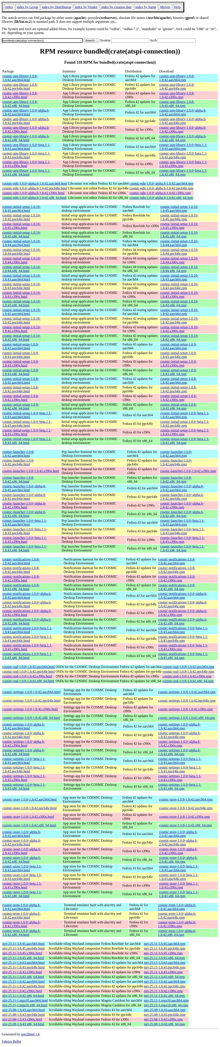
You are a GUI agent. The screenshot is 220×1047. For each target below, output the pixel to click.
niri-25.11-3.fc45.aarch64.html (23, 944)
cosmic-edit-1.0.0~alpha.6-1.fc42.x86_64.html (34, 198)
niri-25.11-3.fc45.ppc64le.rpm (164, 948)
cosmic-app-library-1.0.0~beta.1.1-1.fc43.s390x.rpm (183, 164)
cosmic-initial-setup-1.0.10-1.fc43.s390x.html (21, 294)
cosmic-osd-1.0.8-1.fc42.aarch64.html (28, 667)
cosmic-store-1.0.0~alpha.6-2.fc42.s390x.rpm (178, 851)
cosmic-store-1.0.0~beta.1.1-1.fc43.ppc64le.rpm (179, 877)
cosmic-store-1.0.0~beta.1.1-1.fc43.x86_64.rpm (179, 894)
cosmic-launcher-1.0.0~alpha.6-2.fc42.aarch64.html (24, 488)
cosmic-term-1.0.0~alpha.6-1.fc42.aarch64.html (21, 907)
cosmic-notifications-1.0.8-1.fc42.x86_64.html (21, 587)
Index (9, 7)
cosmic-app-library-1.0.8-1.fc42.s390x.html (20, 95)
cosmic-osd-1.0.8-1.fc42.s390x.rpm (186, 676)
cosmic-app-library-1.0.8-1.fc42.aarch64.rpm (176, 78)
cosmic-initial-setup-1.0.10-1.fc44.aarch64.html (21, 243)
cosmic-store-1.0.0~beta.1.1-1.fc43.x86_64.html (22, 894)
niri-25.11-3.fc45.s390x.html (22, 953)
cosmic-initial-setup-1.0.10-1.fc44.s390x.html (21, 260)
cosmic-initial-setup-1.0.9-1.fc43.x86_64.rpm (178, 372)
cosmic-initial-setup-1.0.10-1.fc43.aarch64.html (21, 277)
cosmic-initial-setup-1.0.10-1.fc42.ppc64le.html (21, 320)
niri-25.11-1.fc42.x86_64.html (23, 996)
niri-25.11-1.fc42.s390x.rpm (163, 991)
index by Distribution (56, 7)
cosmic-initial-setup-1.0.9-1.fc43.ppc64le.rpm (178, 355)
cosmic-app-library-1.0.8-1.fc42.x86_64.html (20, 103)
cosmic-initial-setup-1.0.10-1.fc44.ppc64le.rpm (179, 251)
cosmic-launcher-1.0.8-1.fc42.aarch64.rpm (176, 453)
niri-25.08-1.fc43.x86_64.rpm (164, 1024)
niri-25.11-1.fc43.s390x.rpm (163, 972)
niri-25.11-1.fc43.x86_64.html (23, 977)
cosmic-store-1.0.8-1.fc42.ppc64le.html (29, 808)
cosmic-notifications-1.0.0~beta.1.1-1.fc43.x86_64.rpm (183, 656)
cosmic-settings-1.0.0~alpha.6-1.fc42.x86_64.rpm (179, 752)
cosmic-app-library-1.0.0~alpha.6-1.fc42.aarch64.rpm (182, 112)
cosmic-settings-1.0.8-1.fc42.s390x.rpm (185, 709)
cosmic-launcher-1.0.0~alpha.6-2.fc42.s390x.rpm (182, 505)
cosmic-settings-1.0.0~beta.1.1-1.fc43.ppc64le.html (24, 769)
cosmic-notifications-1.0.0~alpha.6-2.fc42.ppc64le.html (27, 604)
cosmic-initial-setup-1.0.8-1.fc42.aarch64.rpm (178, 380)
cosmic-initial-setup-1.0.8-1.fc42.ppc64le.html (20, 389)
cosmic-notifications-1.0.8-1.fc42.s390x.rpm (176, 578)
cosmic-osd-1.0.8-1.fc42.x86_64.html (28, 681)
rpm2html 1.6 (30, 1034)
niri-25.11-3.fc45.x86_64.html (23, 958)
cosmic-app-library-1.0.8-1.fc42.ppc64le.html (20, 86)
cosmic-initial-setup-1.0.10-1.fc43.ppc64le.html (21, 286)
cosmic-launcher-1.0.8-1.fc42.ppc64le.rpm (176, 462)
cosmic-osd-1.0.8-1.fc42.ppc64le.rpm (188, 671)
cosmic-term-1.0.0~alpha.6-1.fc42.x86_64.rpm (177, 932)
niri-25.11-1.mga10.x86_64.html (24, 1005)
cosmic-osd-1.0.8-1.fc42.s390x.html (27, 676)
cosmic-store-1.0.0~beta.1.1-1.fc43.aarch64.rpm (179, 868)
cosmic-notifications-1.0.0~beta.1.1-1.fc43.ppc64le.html (27, 638)
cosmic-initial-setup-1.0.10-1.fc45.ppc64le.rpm (179, 217)
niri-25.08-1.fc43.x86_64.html (23, 1024)
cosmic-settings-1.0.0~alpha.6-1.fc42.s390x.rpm (179, 743)
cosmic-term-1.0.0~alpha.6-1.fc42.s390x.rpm (177, 924)
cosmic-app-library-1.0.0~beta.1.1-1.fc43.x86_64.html (26, 172)
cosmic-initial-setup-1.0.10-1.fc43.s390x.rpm (179, 294)
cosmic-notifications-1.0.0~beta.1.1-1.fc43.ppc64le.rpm (183, 638)
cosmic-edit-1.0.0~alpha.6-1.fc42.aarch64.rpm (161, 183)
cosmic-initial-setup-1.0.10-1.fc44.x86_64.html (21, 269)
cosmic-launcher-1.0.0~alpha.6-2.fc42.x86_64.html (24, 514)
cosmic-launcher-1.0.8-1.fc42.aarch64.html (18, 453)
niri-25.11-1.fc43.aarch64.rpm (164, 962)
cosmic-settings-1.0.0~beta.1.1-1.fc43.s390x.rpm (180, 778)
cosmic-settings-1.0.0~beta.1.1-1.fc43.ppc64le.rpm (180, 769)
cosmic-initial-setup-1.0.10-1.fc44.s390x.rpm (179, 260)
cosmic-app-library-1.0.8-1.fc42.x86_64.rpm (176, 103)
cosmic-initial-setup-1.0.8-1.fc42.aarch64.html (20, 380)
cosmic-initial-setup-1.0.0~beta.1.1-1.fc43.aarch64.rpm (184, 415)
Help (177, 7)
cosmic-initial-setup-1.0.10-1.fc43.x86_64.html (21, 303)
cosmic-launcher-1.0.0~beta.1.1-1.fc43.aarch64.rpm (182, 522)
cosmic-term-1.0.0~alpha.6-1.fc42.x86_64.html (21, 932)
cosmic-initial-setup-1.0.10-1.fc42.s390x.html (21, 329)
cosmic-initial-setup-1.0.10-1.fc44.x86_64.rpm (179, 269)
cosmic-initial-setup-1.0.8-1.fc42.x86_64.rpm (178, 406)
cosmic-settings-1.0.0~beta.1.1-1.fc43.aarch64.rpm (180, 761)
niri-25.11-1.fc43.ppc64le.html (23, 967)
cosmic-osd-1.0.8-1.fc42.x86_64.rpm (188, 681)
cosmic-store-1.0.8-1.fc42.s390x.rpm (184, 816)
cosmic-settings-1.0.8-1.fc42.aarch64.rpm (186, 692)
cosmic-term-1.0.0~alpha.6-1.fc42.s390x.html (21, 924)
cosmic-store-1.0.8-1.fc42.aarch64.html (29, 799)
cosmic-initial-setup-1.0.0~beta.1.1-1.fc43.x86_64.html (27, 441)
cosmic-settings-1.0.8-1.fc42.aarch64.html (31, 692)
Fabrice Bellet (11, 1041)
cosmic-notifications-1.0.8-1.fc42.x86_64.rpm (176, 587)
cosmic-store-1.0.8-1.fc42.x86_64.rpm (185, 825)
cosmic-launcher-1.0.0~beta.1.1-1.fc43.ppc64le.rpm (182, 531)
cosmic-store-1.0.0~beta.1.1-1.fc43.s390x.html (22, 885)
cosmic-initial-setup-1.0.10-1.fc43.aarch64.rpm (179, 277)
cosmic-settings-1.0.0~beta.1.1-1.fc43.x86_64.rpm (180, 786)
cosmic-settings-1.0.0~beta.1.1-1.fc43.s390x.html (24, 778)
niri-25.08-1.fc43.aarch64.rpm (165, 1010)
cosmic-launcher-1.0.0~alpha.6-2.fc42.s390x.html (24, 505)
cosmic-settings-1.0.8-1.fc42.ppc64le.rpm (186, 700)
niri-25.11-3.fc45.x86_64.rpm (164, 958)
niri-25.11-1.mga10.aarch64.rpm (166, 1000)
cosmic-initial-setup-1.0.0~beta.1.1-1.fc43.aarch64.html (27, 415)
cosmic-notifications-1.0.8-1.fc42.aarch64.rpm (176, 561)
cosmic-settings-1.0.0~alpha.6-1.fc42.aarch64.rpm (179, 726)
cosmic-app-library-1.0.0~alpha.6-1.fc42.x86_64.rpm (182, 138)
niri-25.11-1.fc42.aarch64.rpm (164, 981)
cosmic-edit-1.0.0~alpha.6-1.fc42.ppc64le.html (34, 188)
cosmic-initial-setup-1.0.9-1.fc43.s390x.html (20, 363)
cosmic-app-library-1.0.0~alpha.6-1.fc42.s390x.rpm (182, 129)
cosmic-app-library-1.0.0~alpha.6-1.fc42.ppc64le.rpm (182, 121)
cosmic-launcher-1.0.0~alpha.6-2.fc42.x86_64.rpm (182, 514)
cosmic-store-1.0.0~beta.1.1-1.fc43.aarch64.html (22, 868)
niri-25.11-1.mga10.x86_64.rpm (166, 1005)
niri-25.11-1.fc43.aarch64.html (23, 962)
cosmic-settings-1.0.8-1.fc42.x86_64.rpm (186, 718)
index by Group (27, 7)
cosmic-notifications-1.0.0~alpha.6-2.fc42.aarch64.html (27, 595)
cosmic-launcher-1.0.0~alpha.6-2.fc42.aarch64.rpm (182, 488)
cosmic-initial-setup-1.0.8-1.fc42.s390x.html (20, 398)
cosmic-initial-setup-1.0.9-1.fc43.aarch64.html (20, 346)
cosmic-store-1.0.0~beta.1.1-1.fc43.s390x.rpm (179, 885)
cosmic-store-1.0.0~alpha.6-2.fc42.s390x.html (21, 851)
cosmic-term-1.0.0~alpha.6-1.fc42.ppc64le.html (21, 915)
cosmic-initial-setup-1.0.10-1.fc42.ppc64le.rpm (179, 320)
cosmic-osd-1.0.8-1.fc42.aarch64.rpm (188, 667)
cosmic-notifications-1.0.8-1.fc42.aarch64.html (21, 561)
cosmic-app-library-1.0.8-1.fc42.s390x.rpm (176, 95)
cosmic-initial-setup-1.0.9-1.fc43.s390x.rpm (178, 363)
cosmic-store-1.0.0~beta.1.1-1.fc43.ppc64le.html (22, 877)
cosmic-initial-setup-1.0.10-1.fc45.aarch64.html (21, 208)
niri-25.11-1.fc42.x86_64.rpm (164, 996)
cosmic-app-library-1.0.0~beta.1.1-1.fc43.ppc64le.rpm (183, 155)
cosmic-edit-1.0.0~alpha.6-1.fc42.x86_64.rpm (161, 198)
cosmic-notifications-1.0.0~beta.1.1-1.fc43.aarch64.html (27, 630)
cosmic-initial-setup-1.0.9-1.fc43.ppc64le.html (20, 355)
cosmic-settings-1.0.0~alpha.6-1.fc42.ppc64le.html (23, 735)
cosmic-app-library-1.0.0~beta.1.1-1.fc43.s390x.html (26, 164)
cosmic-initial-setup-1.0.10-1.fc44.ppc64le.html (21, 251)
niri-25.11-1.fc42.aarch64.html (23, 981)
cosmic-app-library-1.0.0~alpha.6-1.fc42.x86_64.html (26, 138)
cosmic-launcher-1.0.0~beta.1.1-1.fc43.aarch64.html (24, 522)
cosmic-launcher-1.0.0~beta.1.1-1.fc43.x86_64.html (24, 548)
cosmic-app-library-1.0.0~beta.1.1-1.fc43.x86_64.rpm (183, 172)
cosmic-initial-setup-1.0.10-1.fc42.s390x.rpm (179, 329)
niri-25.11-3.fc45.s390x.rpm (163, 953)
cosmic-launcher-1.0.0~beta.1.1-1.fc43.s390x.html (24, 539)
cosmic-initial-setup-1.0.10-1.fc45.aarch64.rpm (179, 208)
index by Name (145, 7)
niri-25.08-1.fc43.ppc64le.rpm (165, 1014)
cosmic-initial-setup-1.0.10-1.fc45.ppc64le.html (21, 217)
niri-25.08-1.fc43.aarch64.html (23, 1010)
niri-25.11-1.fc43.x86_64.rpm (164, 977)
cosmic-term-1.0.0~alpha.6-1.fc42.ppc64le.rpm (177, 915)
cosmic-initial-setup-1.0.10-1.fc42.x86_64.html (21, 337)
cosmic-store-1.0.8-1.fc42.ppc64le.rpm (185, 808)
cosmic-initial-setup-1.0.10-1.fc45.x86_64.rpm (179, 234)
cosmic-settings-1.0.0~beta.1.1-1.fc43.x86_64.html (24, 786)
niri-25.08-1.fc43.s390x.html (22, 1019)
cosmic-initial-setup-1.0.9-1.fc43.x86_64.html (20, 372)
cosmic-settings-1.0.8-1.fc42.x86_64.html (31, 718)
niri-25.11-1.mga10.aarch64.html (25, 1000)
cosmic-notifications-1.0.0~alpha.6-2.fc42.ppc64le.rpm (182, 604)
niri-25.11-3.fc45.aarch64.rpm (164, 944)
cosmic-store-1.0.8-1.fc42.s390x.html (28, 816)
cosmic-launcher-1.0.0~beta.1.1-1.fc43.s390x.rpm (182, 539)
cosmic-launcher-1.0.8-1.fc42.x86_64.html (18, 479)
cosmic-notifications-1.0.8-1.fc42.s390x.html (21, 578)
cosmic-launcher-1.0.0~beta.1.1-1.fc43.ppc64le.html (24, 531)
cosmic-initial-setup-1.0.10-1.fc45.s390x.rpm (179, 226)
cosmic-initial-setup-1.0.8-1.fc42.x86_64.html (20, 406)
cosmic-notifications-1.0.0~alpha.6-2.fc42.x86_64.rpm (182, 621)
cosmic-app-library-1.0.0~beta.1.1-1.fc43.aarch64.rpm (183, 146)
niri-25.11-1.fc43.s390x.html (22, 972)
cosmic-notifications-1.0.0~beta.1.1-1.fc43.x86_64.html (27, 656)
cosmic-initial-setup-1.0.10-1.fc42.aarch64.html (21, 312)
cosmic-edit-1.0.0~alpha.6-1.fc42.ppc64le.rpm (161, 188)
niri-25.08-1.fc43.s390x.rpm (163, 1019)
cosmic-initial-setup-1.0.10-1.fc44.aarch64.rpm (179, 243)
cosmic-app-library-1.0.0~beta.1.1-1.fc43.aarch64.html (26, 146)
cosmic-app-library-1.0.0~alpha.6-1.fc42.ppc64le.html (26, 121)
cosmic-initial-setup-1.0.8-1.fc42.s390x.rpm (178, 398)
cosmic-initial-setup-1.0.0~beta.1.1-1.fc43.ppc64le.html (27, 423)
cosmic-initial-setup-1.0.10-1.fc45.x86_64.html (21, 234)
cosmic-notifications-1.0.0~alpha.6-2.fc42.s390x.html (27, 613)
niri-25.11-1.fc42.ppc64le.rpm (164, 986)
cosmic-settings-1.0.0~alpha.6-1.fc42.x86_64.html (23, 752)
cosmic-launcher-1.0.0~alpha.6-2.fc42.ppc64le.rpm (182, 496)
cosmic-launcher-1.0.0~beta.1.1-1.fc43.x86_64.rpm (182, 548)
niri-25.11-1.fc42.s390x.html (22, 991)
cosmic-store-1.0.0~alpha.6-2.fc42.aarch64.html (21, 834)
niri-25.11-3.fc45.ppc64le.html (23, 948)
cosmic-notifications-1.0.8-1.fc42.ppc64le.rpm (176, 570)
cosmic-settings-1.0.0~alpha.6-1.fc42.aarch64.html (23, 726)
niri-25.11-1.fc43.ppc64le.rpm (164, 967)
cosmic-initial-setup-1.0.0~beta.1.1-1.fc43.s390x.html (27, 432)
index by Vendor (86, 7)
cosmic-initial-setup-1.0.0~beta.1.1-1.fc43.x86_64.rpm (184, 441)
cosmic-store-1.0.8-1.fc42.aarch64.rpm (185, 799)
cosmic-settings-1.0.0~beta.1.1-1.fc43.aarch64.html (24, 761)
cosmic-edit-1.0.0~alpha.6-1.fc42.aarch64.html (34, 183)
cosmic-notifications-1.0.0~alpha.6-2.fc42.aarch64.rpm (182, 595)
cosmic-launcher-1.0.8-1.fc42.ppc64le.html (18, 462)
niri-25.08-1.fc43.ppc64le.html (23, 1014)
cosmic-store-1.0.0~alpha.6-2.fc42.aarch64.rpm (178, 834)
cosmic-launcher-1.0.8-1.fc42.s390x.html (30, 471)
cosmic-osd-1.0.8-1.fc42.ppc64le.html (28, 671)
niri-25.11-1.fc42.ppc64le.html (23, 986)
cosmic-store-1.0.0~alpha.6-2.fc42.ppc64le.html (21, 842)
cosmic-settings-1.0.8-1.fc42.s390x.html (30, 709)
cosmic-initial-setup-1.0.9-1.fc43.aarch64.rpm (178, 346)
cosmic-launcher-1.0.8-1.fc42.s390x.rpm (188, 471)
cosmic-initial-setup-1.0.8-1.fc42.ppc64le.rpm (178, 389)
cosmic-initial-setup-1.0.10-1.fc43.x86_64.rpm (179, 303)
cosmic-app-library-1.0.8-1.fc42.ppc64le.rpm (176, 86)
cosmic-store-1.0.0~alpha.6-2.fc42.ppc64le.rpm (178, 842)
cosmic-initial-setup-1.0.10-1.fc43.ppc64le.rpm (179, 286)
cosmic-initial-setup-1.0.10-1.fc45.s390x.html (21, 226)
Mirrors (165, 7)
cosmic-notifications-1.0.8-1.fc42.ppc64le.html (21, 570)
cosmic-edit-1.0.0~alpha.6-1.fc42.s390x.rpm (160, 193)
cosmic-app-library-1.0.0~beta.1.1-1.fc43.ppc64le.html (26, 155)
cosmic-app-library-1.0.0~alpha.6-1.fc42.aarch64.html (26, 112)
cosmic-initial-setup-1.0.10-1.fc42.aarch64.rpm (179, 312)
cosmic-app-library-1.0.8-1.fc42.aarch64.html (20, 78)
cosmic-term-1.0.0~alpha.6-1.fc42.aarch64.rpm (177, 907)
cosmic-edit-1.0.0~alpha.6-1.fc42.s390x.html (33, 193)
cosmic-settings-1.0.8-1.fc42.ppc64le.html (31, 700)
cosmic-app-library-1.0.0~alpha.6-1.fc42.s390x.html (26, 129)
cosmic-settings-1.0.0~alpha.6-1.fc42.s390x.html (23, 743)
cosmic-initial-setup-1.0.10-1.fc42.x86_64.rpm (179, 337)
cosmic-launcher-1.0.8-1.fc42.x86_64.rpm (176, 479)
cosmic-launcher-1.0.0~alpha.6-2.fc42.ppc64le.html (24, 496)
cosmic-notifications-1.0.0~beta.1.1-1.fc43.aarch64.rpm (183, 630)
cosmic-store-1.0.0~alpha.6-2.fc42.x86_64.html (21, 859)
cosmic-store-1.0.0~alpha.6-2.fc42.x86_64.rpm (178, 859)
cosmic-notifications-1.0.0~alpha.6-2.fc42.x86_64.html (27, 621)
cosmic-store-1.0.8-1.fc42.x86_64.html (29, 825)
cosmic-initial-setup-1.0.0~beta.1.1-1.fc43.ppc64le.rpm (184, 423)
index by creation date (116, 7)
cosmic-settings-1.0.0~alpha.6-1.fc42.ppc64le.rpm (179, 735)
